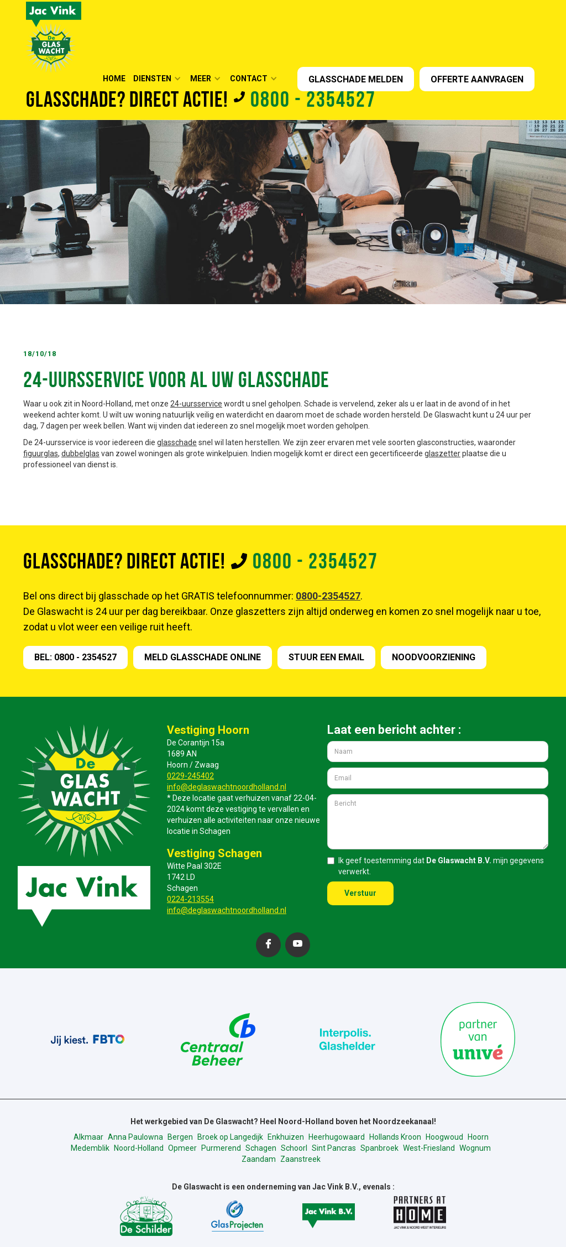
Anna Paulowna (135, 1137)
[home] (53, 36)
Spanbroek (379, 1148)
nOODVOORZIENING (433, 657)
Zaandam (259, 1159)
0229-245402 (190, 775)
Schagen (260, 1148)
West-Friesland (429, 1148)
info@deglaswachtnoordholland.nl (226, 786)
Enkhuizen (286, 1137)
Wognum (475, 1148)
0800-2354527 (328, 596)
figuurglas (40, 453)
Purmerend (221, 1148)
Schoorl (294, 1148)
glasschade (177, 442)
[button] (160, 78)
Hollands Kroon (395, 1137)
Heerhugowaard (336, 1137)
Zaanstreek (300, 1159)
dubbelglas (80, 453)
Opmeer (182, 1148)
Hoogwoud (444, 1137)
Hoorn (478, 1137)
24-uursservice (196, 403)
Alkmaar (88, 1137)
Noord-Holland (139, 1148)
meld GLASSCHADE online (202, 657)
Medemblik (90, 1148)
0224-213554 (190, 899)
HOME (114, 78)
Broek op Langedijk (230, 1137)
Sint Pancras (334, 1148)
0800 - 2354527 (313, 101)
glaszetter (442, 453)
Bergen (180, 1137)
